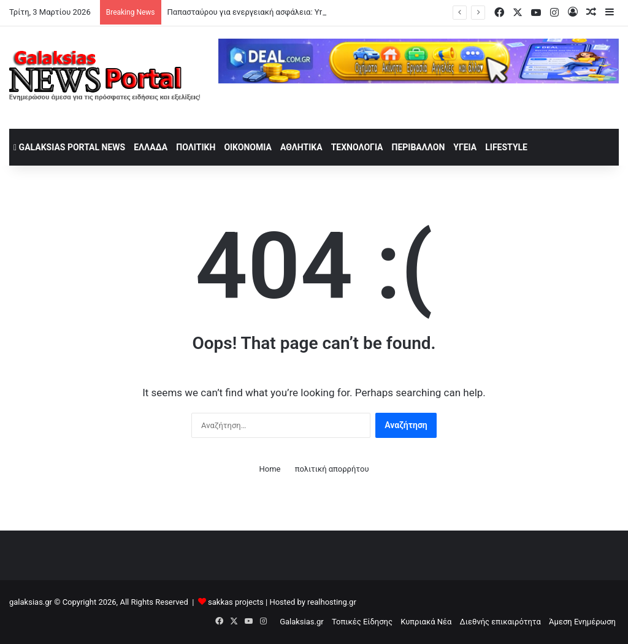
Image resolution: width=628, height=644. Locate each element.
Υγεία (465, 147)
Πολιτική (195, 147)
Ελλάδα (150, 147)
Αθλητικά (301, 147)
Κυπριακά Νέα (425, 621)
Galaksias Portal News (69, 147)
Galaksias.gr (302, 621)
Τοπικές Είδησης (362, 621)
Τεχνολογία (357, 147)
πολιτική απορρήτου (332, 468)
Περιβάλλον (418, 147)
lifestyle (506, 147)
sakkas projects (236, 602)
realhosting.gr (331, 602)
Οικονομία (248, 147)
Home (269, 468)
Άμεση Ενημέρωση (582, 621)
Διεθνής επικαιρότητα (500, 621)
